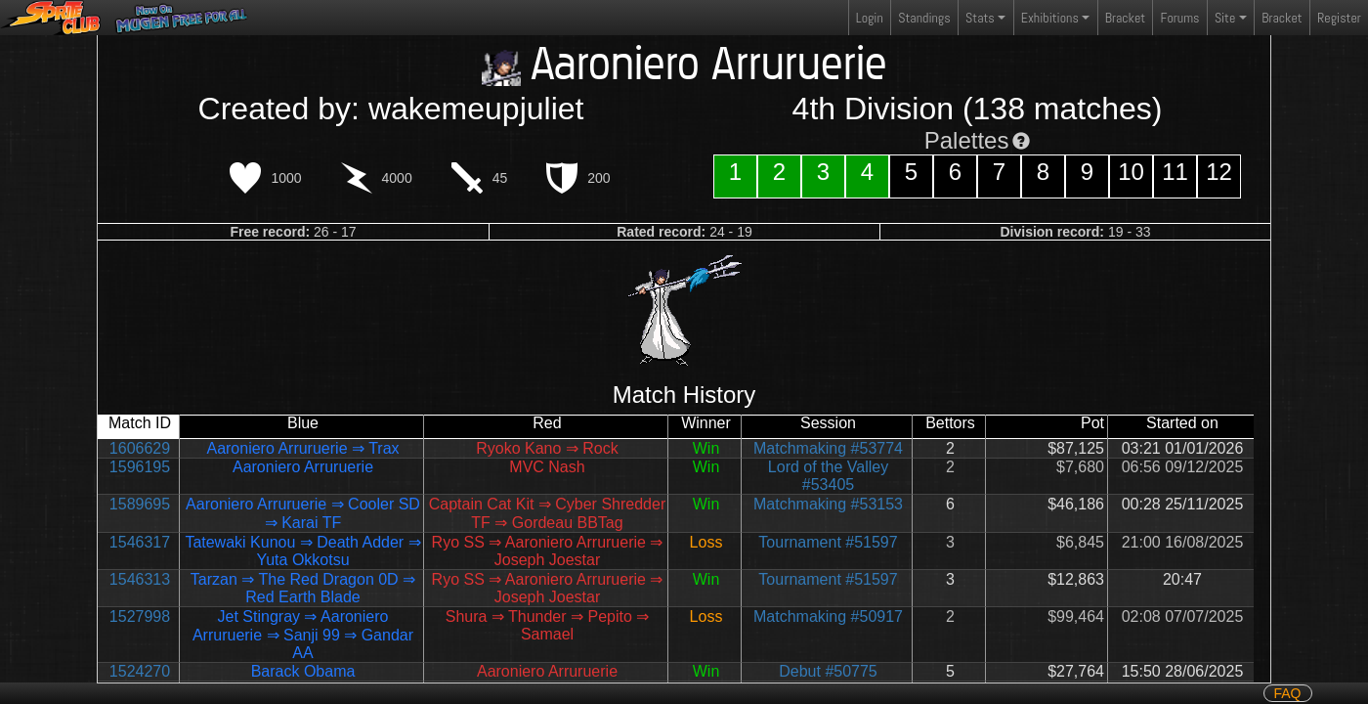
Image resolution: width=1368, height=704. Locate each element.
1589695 (139, 504)
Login (869, 17)
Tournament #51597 (827, 542)
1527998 (139, 616)
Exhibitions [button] (1050, 17)
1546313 (139, 579)
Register (1339, 17)
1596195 (139, 467)
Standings (923, 22)
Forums (1180, 17)
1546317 (139, 542)
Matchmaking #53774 (828, 448)
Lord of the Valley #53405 (828, 476)
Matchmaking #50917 (828, 616)
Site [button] (1225, 17)
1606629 (139, 448)
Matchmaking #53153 (828, 504)
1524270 (139, 671)
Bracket (1125, 17)
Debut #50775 (828, 671)
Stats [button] (980, 17)
